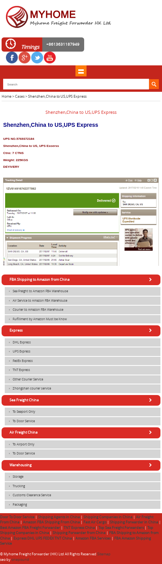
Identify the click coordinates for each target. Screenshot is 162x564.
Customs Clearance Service (28, 495)
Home (6, 96)
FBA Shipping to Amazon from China (81, 280)
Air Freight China (81, 432)
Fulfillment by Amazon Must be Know (36, 319)
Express (81, 330)
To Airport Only (19, 444)
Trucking (15, 486)
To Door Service (20, 421)
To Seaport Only (20, 412)
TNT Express (17, 370)
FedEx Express (19, 361)
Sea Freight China (81, 400)
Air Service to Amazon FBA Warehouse (36, 301)
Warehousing (81, 465)
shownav (81, 70)
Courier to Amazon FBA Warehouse (34, 310)
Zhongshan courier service (28, 388)
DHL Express (18, 342)
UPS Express (17, 351)
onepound (20, 559)
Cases (19, 96)
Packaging (16, 505)
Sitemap (104, 554)
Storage (14, 477)
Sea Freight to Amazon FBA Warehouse (36, 291)
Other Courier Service (24, 379)
